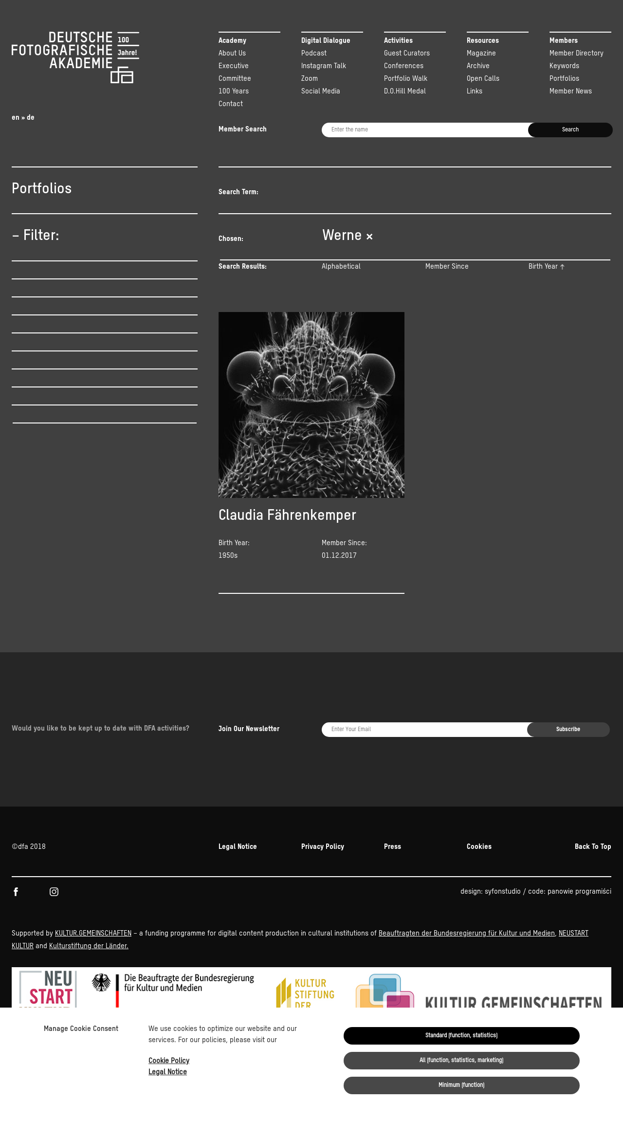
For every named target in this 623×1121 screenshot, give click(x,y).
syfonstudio (503, 944)
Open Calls (483, 78)
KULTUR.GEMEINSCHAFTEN (93, 986)
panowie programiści (579, 944)
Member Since (447, 266)
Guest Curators (407, 53)
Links (474, 91)
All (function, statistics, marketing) (461, 1061)
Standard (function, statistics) (461, 1036)
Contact (231, 104)
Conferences (403, 66)
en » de (23, 117)
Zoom (309, 78)
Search (570, 130)
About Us (232, 53)
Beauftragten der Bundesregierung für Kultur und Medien (467, 986)
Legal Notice (167, 1072)
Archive (478, 66)
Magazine (481, 53)
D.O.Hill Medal (405, 91)
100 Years (234, 91)
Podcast (314, 53)
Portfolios (564, 78)
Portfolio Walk (405, 78)
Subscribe (568, 810)
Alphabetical (341, 266)
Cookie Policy (168, 1061)
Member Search (243, 129)
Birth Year (543, 266)
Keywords (564, 66)
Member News (571, 91)
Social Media (320, 91)
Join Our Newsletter (249, 809)
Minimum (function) (461, 1085)
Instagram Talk (323, 66)
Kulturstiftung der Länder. (88, 998)
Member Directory (577, 53)
